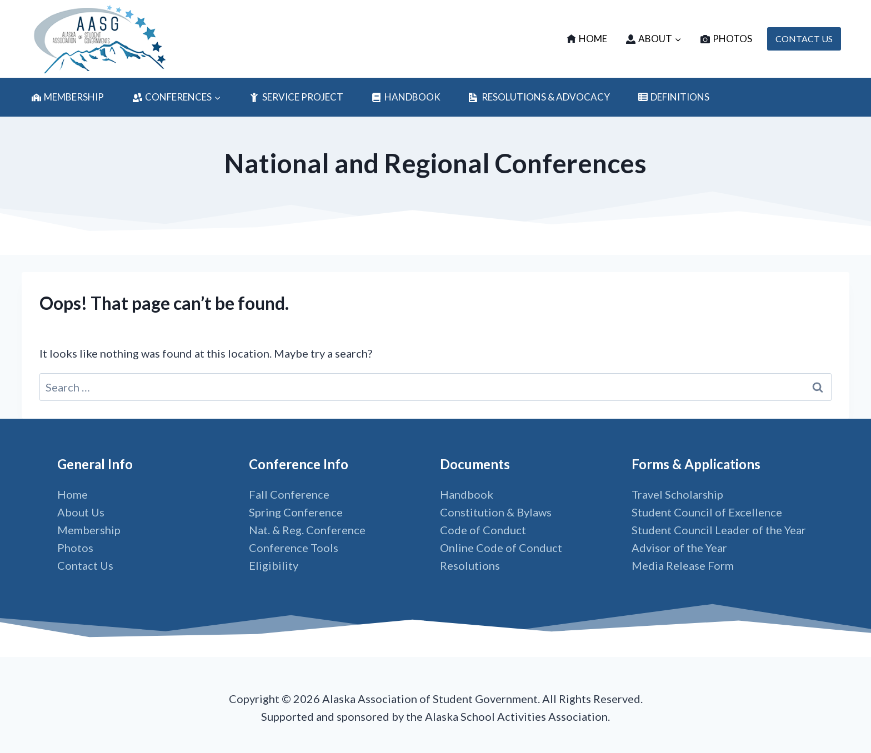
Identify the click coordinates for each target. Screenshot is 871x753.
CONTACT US (804, 38)
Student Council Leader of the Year (719, 529)
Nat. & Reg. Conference (307, 529)
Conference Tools (293, 547)
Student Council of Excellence (707, 512)
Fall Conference (289, 494)
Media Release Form (683, 565)
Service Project (296, 96)
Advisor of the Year (679, 547)
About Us (80, 512)
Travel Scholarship (677, 494)
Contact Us (85, 565)
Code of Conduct (483, 529)
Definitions (673, 96)
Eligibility (273, 565)
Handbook (406, 96)
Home (587, 38)
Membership (68, 96)
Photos (726, 38)
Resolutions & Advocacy (539, 96)
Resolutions (470, 565)
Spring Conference (296, 512)
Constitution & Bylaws (496, 512)
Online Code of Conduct (501, 547)
